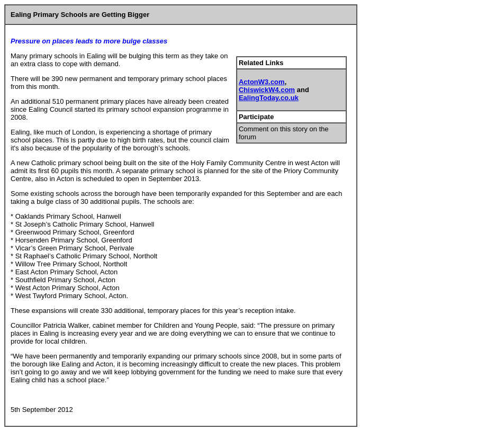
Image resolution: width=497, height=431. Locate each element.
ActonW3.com (262, 82)
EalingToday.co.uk (269, 98)
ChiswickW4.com (267, 90)
